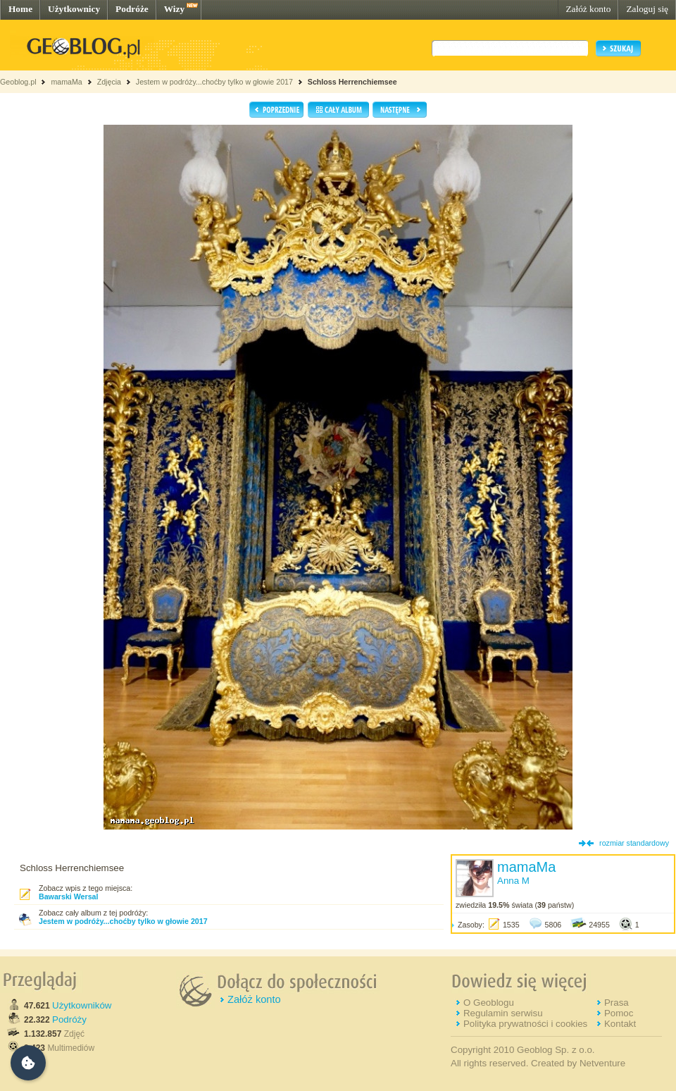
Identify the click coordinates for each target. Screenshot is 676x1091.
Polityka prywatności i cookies (525, 1023)
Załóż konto (588, 9)
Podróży (69, 1019)
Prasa (616, 1002)
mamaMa (66, 82)
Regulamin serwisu (503, 1013)
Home (20, 9)
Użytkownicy (74, 9)
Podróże (132, 9)
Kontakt (620, 1023)
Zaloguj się (647, 9)
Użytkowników (81, 1005)
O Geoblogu (488, 1002)
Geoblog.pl (18, 82)
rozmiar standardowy (634, 843)
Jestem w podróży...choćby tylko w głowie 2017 (214, 82)
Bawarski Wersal (69, 896)
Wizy (174, 9)
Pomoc (618, 1013)
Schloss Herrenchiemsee (352, 82)
